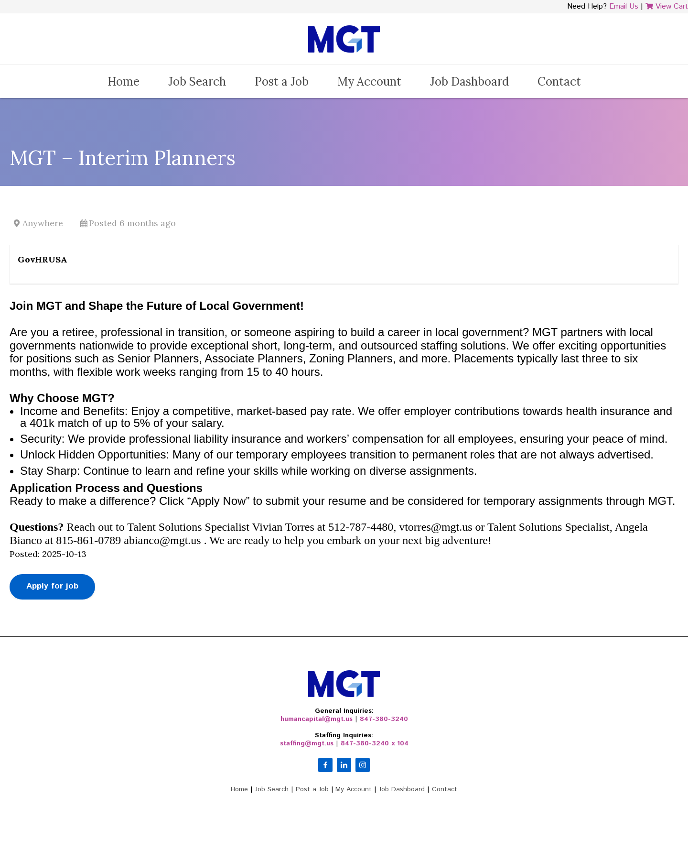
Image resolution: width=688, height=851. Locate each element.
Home (124, 81)
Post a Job (282, 81)
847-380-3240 (384, 719)
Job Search (197, 81)
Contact (559, 81)
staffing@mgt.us (306, 743)
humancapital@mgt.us (316, 719)
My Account (369, 81)
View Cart (666, 6)
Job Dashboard (469, 81)
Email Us (623, 6)
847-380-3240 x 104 (374, 743)
